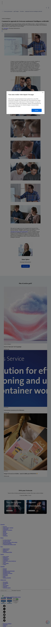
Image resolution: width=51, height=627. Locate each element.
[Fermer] (42, 92)
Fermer (36, 110)
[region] (25, 102)
